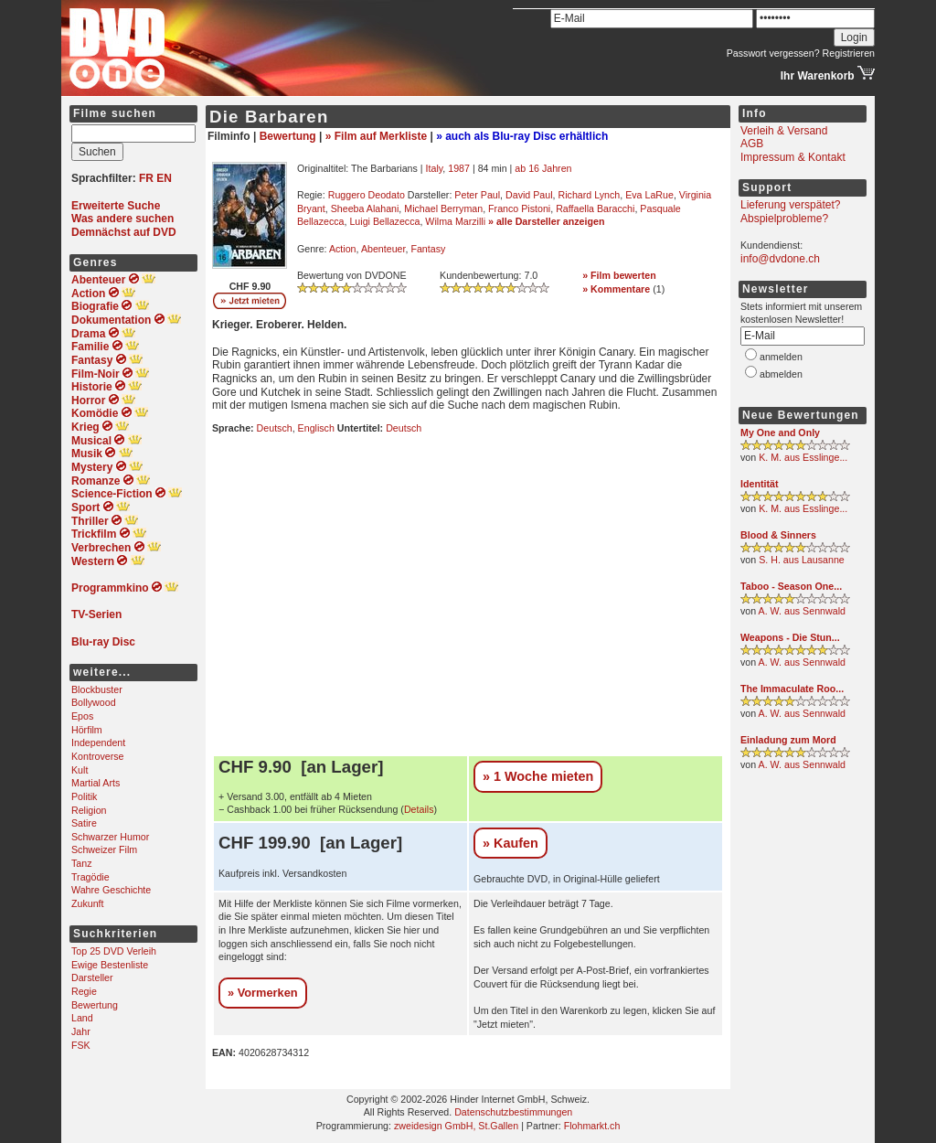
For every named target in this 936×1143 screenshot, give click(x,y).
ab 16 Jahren (543, 168)
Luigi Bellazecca (384, 221)
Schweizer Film (104, 849)
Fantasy (427, 248)
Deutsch (274, 427)
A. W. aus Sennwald (802, 610)
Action (342, 248)
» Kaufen (510, 843)
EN (164, 178)
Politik (84, 796)
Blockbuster (96, 689)
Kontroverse (97, 756)
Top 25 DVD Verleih (113, 950)
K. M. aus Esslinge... (803, 457)
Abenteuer (383, 248)
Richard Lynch (589, 194)
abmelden (781, 374)
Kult (79, 769)
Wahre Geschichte (111, 889)
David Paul (529, 194)
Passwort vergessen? (773, 53)
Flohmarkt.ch (592, 1125)
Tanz (81, 863)
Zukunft (87, 903)
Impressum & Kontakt (793, 157)
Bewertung (94, 1004)
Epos (82, 715)
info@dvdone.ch (780, 258)
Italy (434, 168)
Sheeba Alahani (365, 208)
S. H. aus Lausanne (802, 559)
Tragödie (90, 876)
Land (82, 1017)
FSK (80, 1045)
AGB (751, 143)
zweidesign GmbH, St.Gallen (456, 1125)
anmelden (781, 356)
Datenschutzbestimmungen (513, 1111)
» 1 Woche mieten (538, 776)
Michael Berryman (443, 208)
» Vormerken (263, 992)
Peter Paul (477, 194)
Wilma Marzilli (455, 221)
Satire (84, 822)
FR (146, 178)
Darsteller (92, 977)
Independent (98, 742)
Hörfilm (86, 729)
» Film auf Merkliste (376, 136)
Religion (89, 810)
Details (419, 809)
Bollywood (93, 702)
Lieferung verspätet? (790, 204)
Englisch (316, 427)
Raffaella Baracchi (595, 208)
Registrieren (849, 53)
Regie (84, 991)
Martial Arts (95, 782)
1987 (459, 168)
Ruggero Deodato (366, 194)
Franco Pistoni (519, 208)
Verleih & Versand (783, 130)
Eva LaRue (649, 194)
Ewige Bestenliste (109, 964)
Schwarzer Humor (110, 836)
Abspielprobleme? (784, 218)
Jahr (80, 1031)
